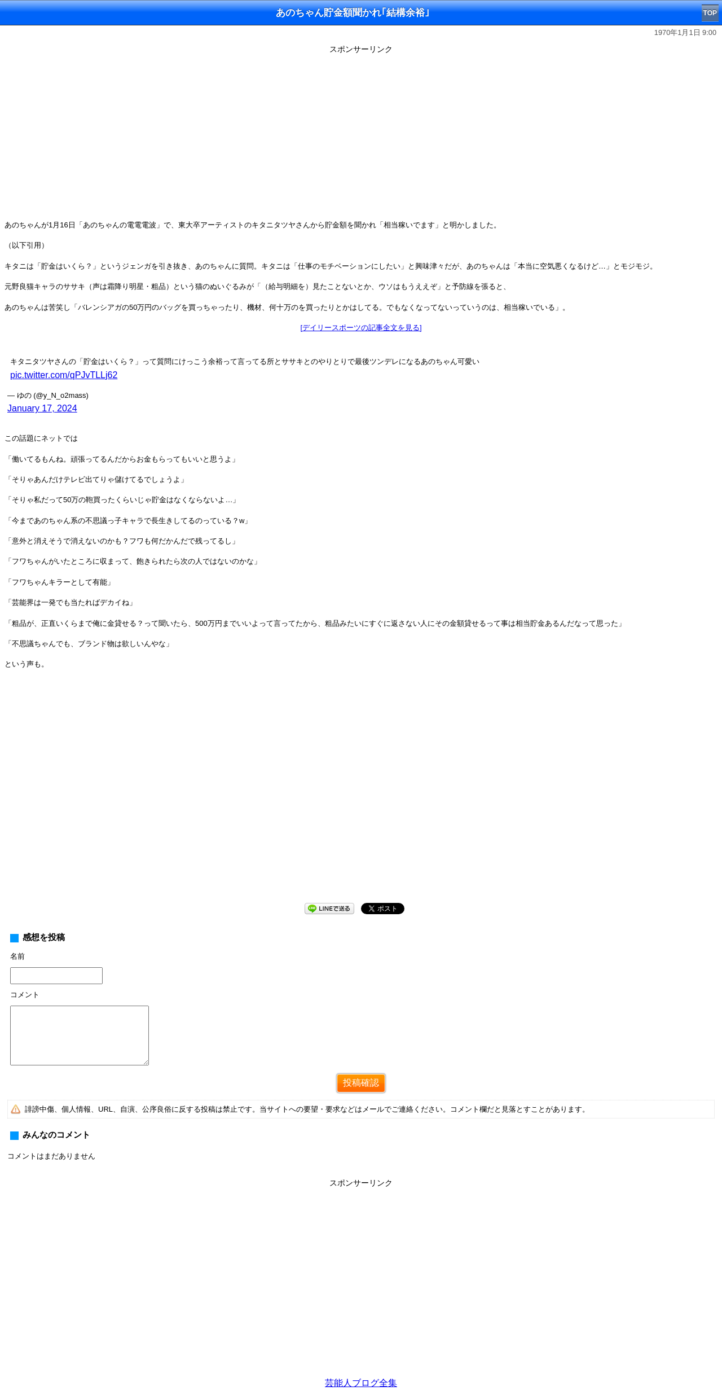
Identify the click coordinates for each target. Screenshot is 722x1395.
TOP (710, 13)
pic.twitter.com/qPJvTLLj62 (63, 375)
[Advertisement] (361, 137)
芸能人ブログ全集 (361, 1383)
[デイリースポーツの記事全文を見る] (360, 327)
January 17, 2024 (42, 408)
